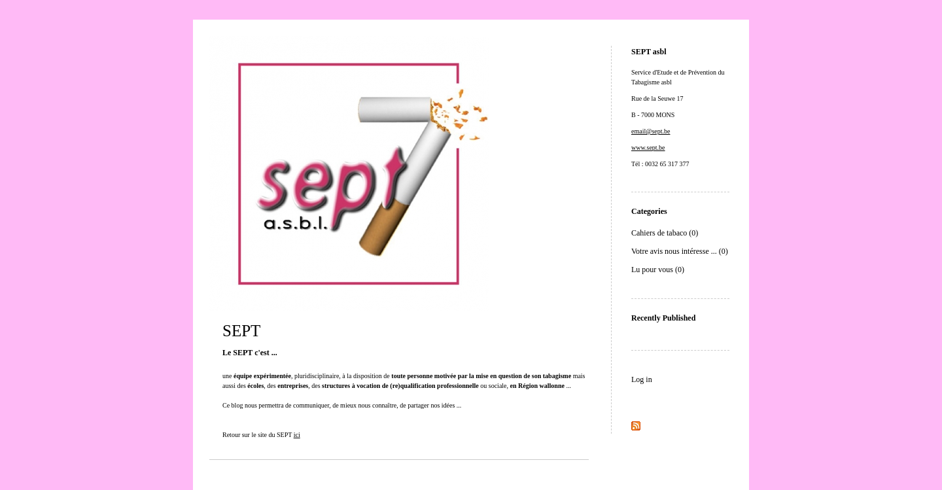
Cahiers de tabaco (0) (664, 232)
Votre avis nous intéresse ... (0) (679, 251)
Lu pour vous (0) (657, 269)
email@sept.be (650, 131)
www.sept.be (648, 147)
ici (297, 434)
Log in (641, 379)
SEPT (241, 331)
